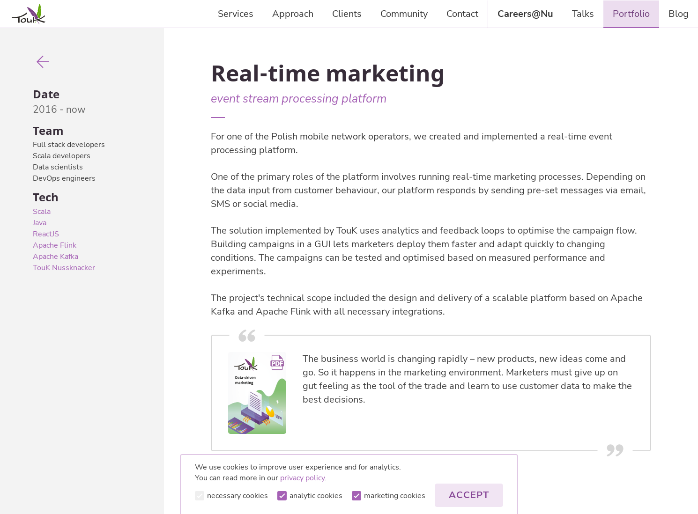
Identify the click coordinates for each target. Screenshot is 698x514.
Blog (683, 11)
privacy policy (301, 478)
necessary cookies (231, 496)
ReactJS (46, 234)
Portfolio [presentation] (631, 13)
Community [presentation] (404, 13)
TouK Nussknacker (64, 268)
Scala (42, 211)
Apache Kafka (55, 256)
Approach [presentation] (292, 13)
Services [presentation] (235, 13)
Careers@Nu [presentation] (525, 13)
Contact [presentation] (462, 13)
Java (39, 223)
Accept (469, 495)
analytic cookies (309, 496)
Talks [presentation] (583, 13)
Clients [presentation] (347, 13)
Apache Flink (54, 245)
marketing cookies (388, 496)
